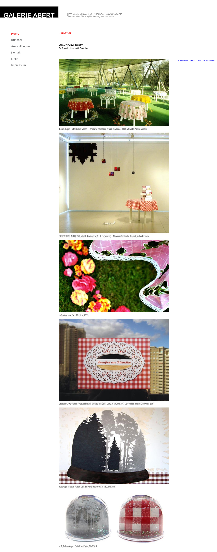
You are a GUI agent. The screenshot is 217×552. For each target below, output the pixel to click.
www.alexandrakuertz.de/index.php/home (196, 61)
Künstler (16, 40)
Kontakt (16, 52)
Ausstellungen (20, 46)
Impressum (18, 65)
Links (14, 58)
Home (15, 33)
